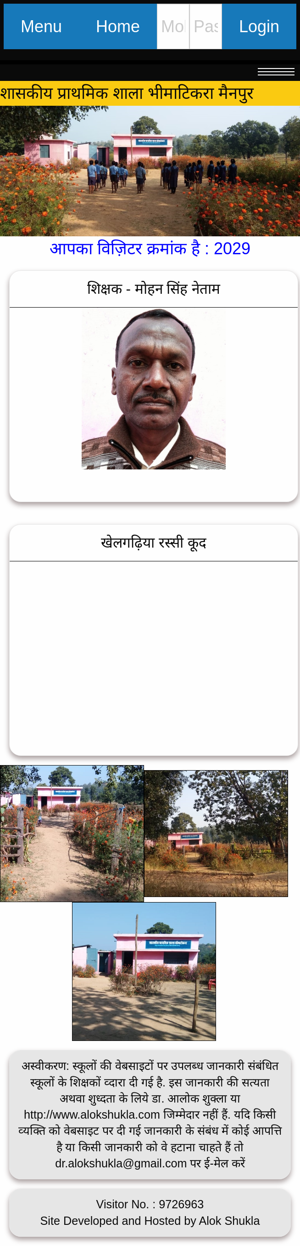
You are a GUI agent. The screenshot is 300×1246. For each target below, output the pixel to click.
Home (118, 26)
